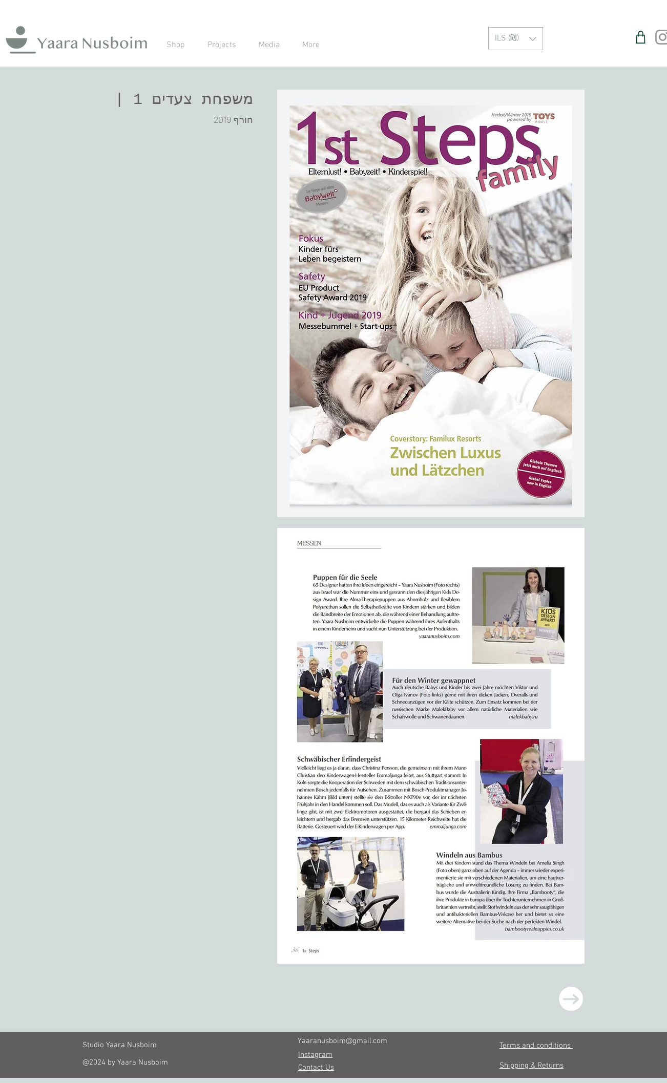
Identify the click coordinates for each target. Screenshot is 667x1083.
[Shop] (641, 37)
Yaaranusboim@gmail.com (342, 1041)
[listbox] (515, 38)
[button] (515, 38)
